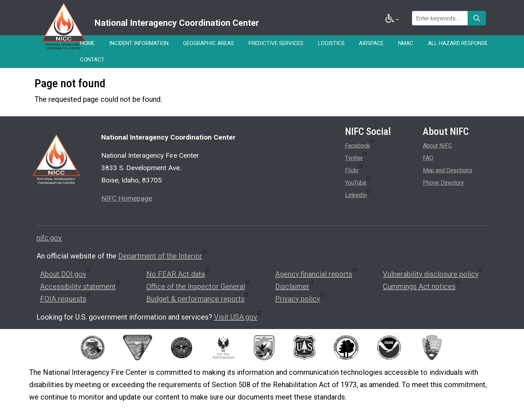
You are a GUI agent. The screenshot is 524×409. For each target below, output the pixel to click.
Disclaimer (295, 286)
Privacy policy (300, 298)
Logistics (331, 43)
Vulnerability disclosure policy (433, 274)
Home (87, 43)
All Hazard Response (458, 43)
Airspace (371, 43)
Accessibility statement (80, 286)
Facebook (360, 144)
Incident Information (138, 43)
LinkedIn (358, 194)
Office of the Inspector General (198, 286)
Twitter (356, 156)
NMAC (406, 43)
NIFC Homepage (126, 198)
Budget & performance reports (198, 298)
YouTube (358, 181)
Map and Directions (447, 170)
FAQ (428, 158)
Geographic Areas (208, 43)
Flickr (354, 169)
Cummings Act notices (422, 286)
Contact (92, 59)
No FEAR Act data (178, 274)
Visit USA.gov (238, 317)
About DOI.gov (66, 274)
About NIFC (437, 145)
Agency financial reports (316, 274)
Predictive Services (276, 43)
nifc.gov (49, 237)
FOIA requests (66, 298)
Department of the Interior (163, 256)
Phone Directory (443, 182)
